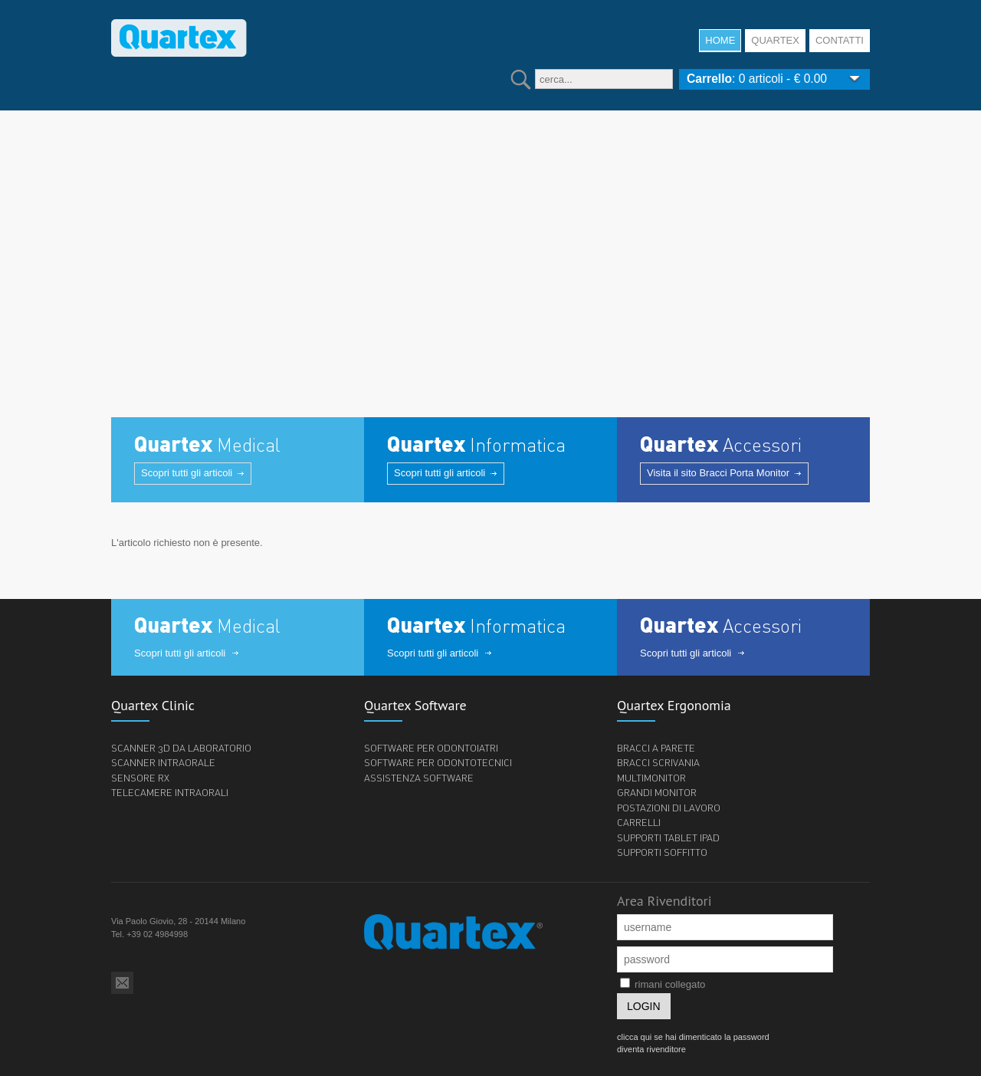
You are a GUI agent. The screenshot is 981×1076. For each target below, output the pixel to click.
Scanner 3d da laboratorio (181, 748)
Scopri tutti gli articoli (186, 473)
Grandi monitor (657, 792)
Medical (207, 445)
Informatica (476, 445)
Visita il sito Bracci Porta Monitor (718, 473)
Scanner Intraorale (163, 762)
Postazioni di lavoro (668, 807)
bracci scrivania (658, 762)
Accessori (721, 445)
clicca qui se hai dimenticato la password (693, 1036)
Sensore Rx (140, 778)
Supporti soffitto (662, 852)
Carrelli (639, 822)
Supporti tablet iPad (668, 837)
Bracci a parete (656, 748)
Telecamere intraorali (169, 792)
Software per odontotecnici (438, 762)
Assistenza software (419, 778)
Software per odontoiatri (431, 748)
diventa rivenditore (651, 1049)
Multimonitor (651, 778)
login (644, 1006)
